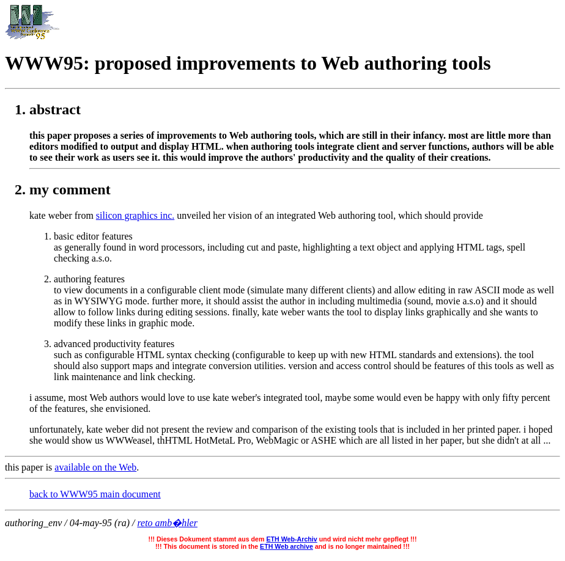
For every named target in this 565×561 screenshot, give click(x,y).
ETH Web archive (286, 546)
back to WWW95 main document (95, 494)
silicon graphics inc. (135, 215)
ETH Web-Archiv (291, 539)
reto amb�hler (167, 523)
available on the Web (95, 467)
